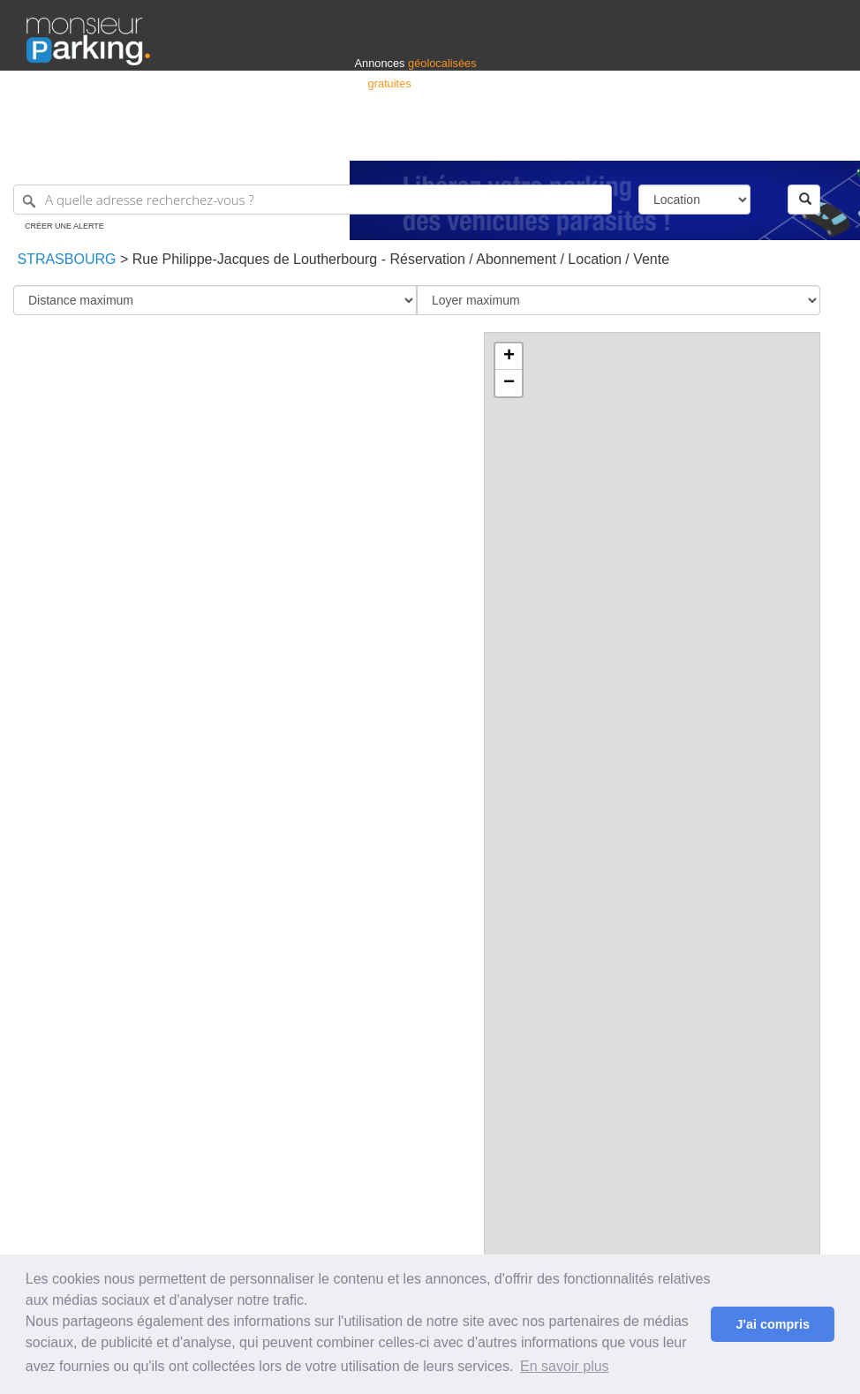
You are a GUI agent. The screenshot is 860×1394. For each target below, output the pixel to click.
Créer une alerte (64, 226)
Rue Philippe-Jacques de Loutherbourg (255, 259)
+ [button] (509, 356)
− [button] (509, 383)
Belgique (768, 139)
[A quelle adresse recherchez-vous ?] (312, 199)
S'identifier (614, 139)
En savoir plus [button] (564, 1366)
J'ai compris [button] (772, 1324)
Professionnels (542, 139)
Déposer (671, 139)
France (719, 139)
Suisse (817, 139)
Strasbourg (64, 259)
